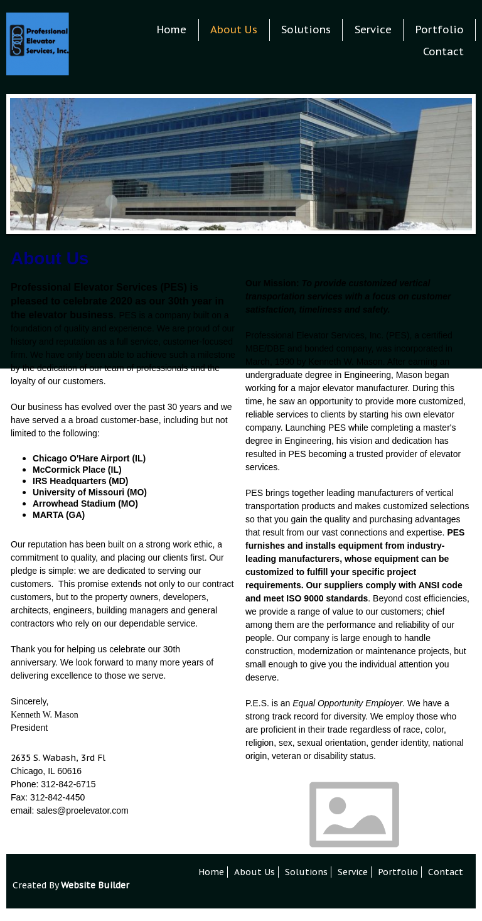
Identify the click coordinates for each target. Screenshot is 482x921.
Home (171, 29)
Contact (443, 51)
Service (373, 29)
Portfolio (439, 29)
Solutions (306, 29)
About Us (233, 29)
